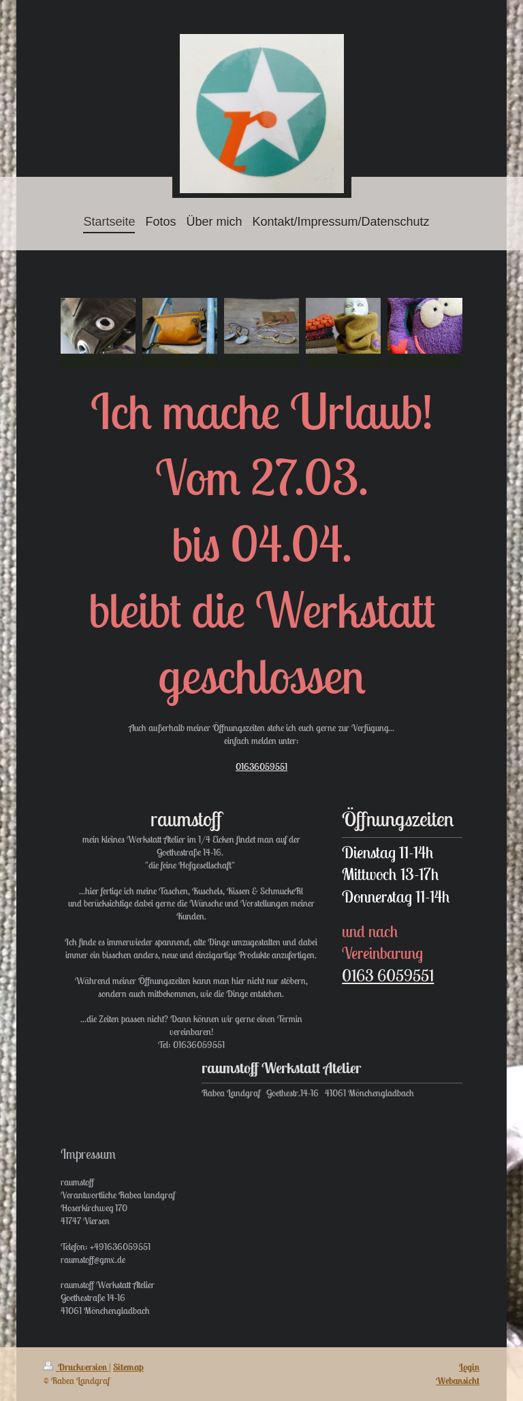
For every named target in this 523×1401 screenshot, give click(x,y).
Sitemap (128, 1367)
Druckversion (76, 1367)
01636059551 (261, 766)
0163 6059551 (388, 975)
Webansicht (457, 1380)
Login (469, 1367)
